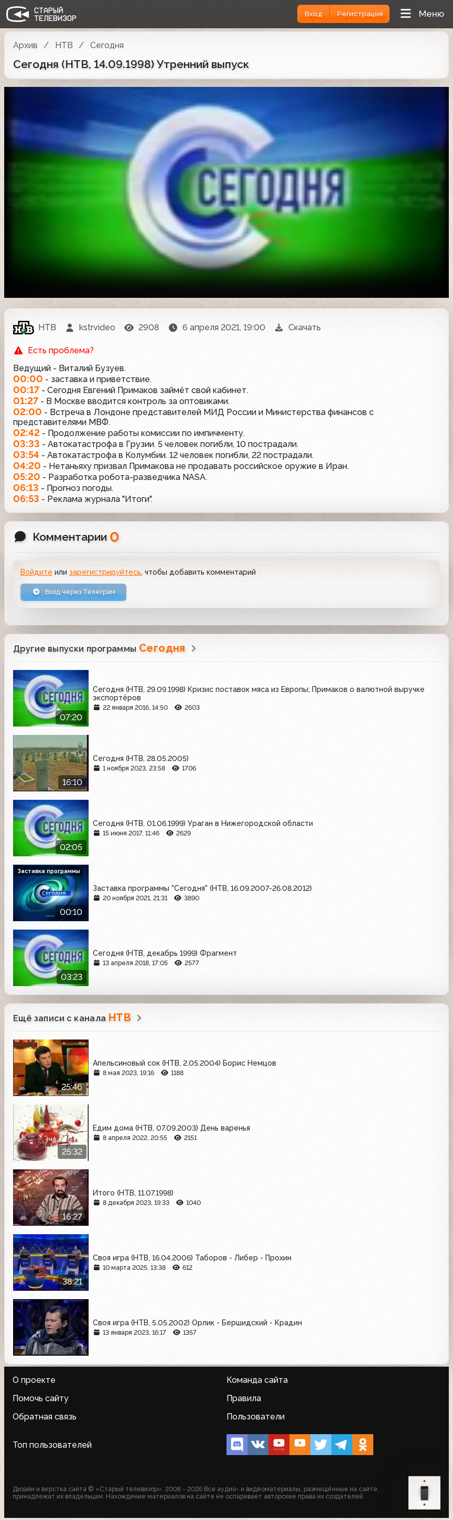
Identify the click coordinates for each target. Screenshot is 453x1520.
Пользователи (255, 1419)
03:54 (26, 454)
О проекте (34, 1382)
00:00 (28, 378)
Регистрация (356, 13)
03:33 (26, 443)
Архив (25, 45)
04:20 (27, 465)
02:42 (26, 432)
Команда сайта (257, 1382)
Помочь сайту (41, 1400)
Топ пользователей (52, 1447)
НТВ (64, 45)
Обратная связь (45, 1419)
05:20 (26, 476)
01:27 (25, 400)
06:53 (26, 498)
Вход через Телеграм (81, 593)
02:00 (27, 411)
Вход (305, 13)
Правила (243, 1400)
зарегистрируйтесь (105, 572)
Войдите (36, 572)
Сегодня (107, 45)
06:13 (26, 487)
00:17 (26, 389)
